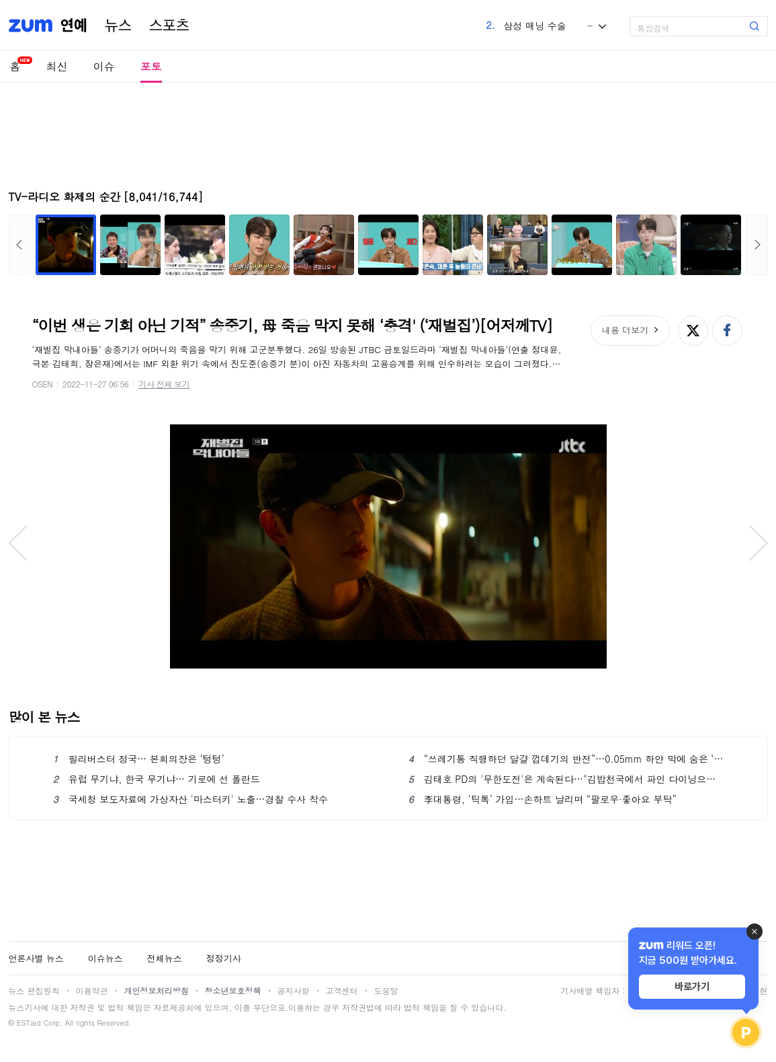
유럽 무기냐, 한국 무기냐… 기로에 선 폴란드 (156, 779)
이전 (20, 245)
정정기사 (223, 958)
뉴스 (118, 25)
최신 (57, 66)
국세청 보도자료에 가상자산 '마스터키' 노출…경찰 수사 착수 (190, 799)
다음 (757, 245)
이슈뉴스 (105, 958)
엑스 (693, 330)
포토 (151, 66)
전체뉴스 (164, 958)
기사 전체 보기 (163, 383)
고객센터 (342, 990)
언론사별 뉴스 (36, 958)
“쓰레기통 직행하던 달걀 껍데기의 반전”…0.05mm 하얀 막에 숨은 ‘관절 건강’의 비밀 (566, 758)
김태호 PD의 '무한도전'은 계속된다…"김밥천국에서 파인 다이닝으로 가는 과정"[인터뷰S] (566, 779)
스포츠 (169, 25)
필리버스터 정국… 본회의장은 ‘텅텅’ (138, 758)
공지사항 (293, 990)
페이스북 (727, 330)
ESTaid (29, 1023)
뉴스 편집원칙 (34, 990)
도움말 (386, 990)
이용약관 (92, 990)
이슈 (104, 66)
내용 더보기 (625, 330)
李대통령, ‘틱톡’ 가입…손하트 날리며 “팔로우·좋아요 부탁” (542, 799)
